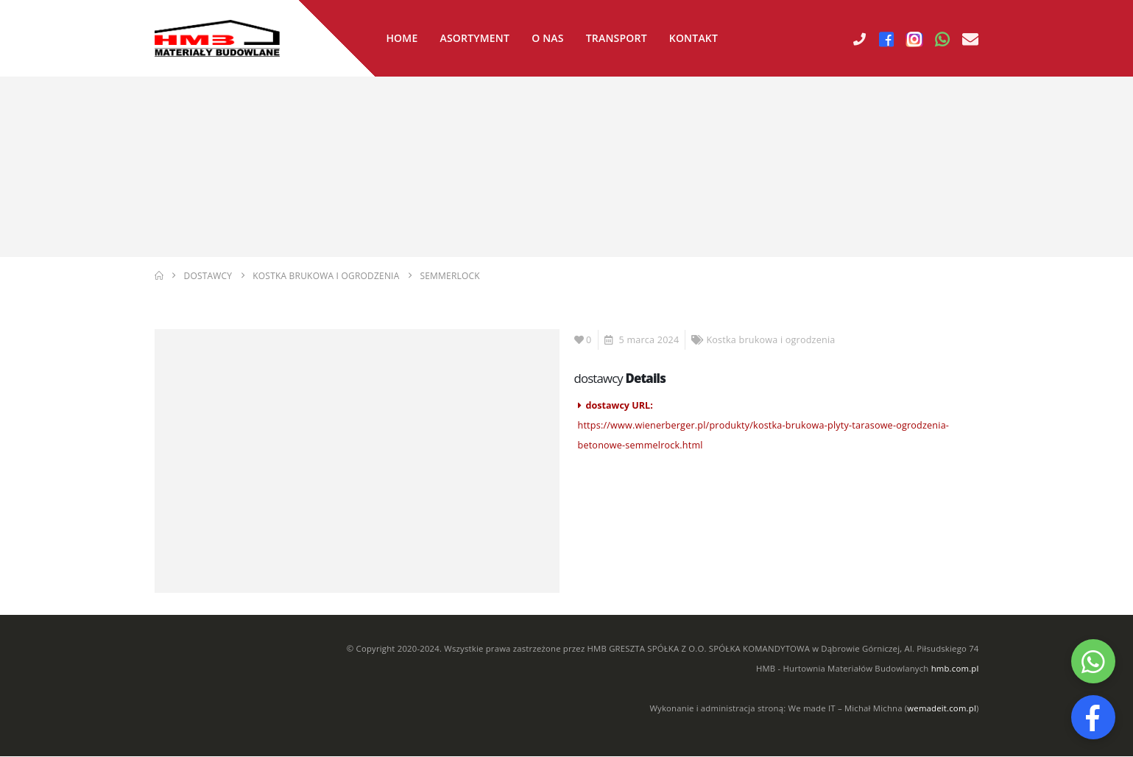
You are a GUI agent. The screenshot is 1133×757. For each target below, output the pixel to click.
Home (401, 38)
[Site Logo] (217, 38)
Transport (616, 38)
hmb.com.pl (955, 669)
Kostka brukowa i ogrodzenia (770, 340)
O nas (548, 38)
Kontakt (693, 38)
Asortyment (474, 38)
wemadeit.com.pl (941, 708)
